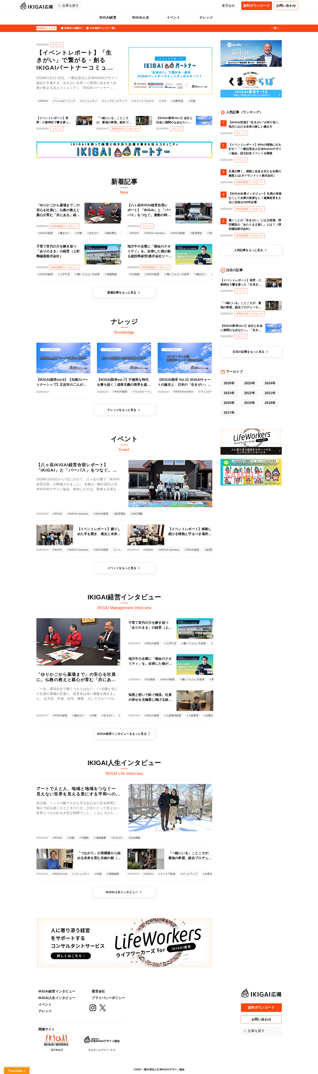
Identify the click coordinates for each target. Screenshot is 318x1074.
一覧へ (276, 28)
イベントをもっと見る (124, 568)
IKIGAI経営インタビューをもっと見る (124, 733)
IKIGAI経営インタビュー (56, 991)
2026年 (229, 383)
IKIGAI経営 (107, 17)
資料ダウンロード (256, 5)
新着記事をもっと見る (124, 292)
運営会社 (228, 5)
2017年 (229, 412)
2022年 (249, 393)
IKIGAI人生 (140, 17)
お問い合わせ (286, 5)
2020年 (229, 403)
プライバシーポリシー (108, 998)
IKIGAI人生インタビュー (124, 892)
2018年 (270, 403)
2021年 (270, 393)
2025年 (249, 383)
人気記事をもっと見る (251, 250)
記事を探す (254, 1031)
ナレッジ (206, 17)
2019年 (249, 403)
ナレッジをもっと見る (124, 409)
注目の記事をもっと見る (251, 351)
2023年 (229, 393)
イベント (173, 17)
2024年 (270, 383)
